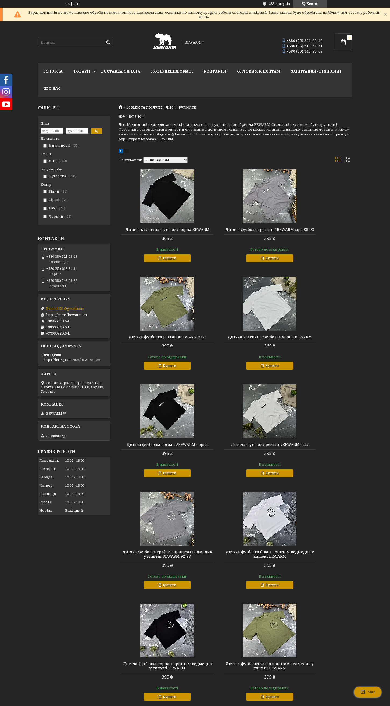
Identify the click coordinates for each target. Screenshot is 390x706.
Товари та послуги (144, 107)
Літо (170, 107)
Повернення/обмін (172, 71)
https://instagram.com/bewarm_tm (72, 359)
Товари (81, 71)
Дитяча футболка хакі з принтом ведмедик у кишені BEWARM (156, 567)
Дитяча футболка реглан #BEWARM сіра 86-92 (235, 231)
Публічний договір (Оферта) (64, 678)
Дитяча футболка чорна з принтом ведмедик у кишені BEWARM (315, 455)
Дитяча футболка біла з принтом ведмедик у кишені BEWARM (235, 455)
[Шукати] (108, 42)
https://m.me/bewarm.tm (66, 314)
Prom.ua (224, 696)
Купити (158, 262)
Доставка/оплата (120, 71)
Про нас (51, 88)
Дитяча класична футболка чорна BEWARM (156, 231)
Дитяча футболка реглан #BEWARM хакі (315, 231)
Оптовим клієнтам (258, 71)
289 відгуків (279, 3)
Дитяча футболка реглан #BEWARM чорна (235, 343)
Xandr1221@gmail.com (65, 308)
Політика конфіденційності (231, 700)
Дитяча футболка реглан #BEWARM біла (315, 343)
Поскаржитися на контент (179, 700)
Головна (53, 71)
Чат (367, 692)
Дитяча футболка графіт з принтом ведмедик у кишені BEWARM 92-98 (155, 455)
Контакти (215, 71)
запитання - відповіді (316, 71)
